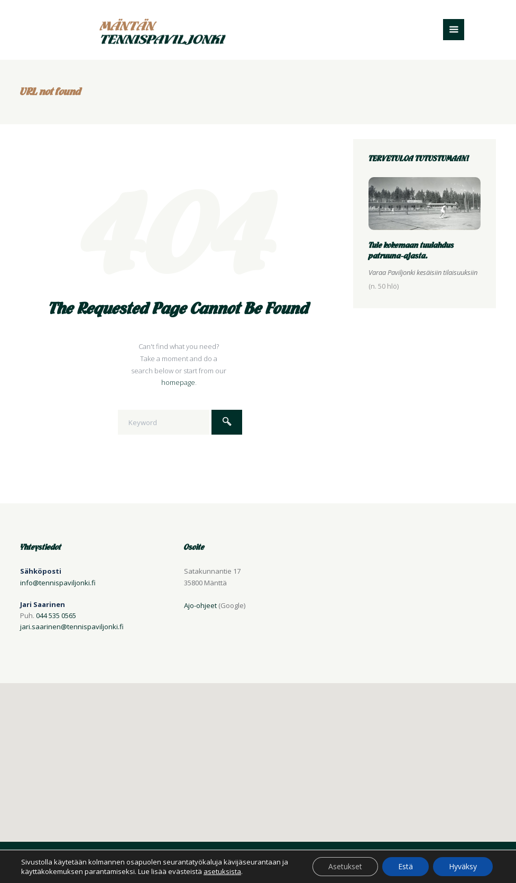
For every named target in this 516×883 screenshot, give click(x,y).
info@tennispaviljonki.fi (58, 582)
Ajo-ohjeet (200, 605)
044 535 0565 (56, 615)
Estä (405, 866)
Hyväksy (463, 866)
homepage (178, 382)
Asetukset (345, 866)
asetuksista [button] (222, 871)
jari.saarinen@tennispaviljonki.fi (72, 626)
